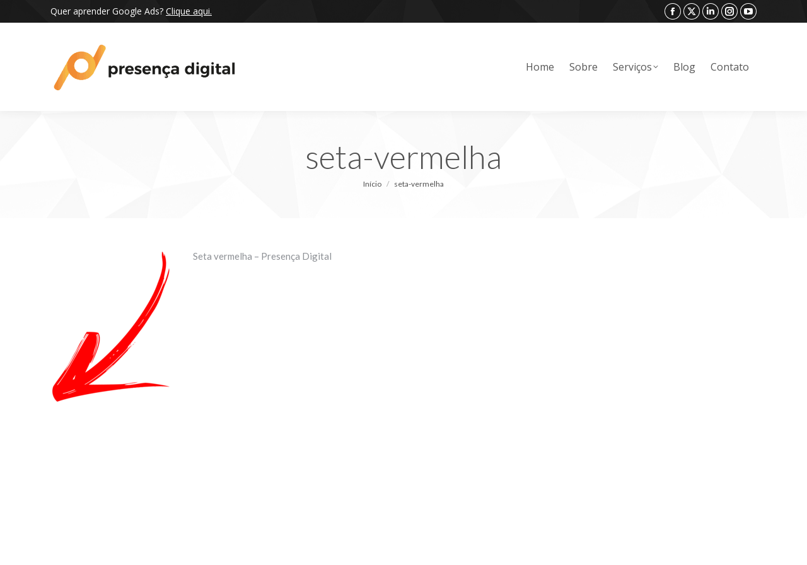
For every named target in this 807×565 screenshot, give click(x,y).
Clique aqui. (189, 11)
